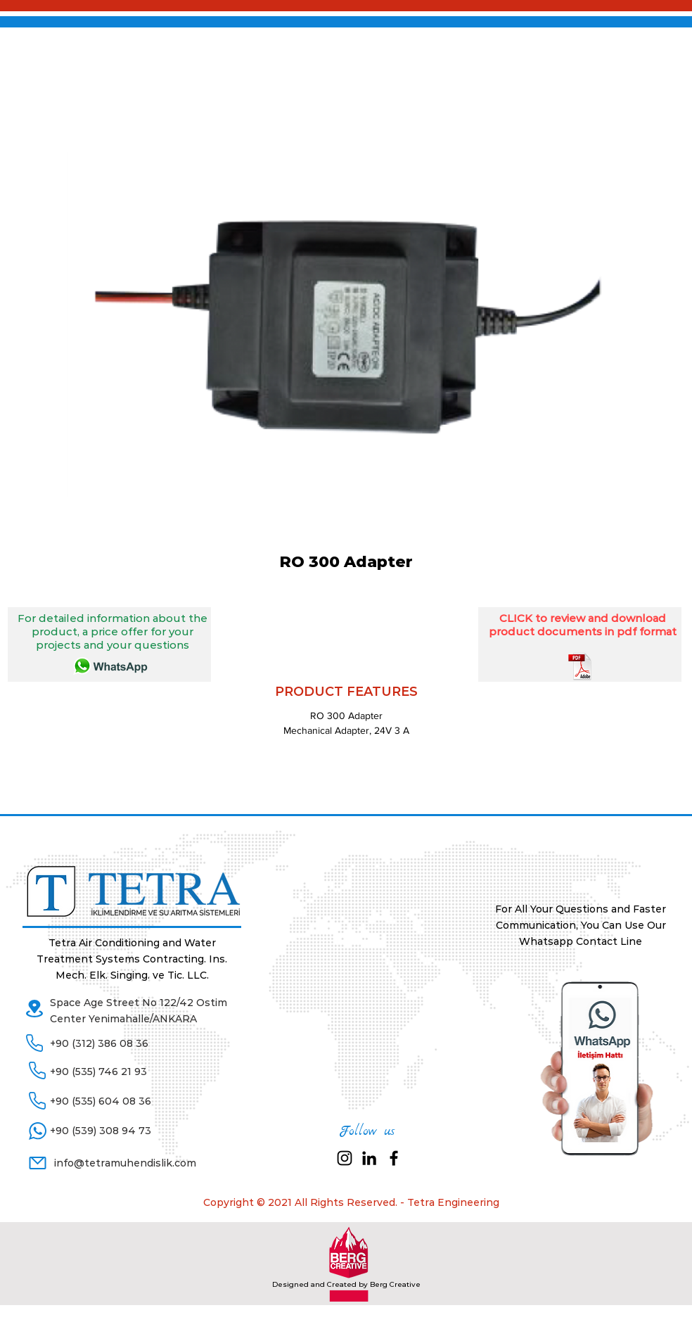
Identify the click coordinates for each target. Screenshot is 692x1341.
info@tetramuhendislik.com (125, 1163)
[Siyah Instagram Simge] (344, 1158)
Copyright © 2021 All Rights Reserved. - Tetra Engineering (351, 1202)
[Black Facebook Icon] (394, 1158)
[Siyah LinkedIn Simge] (369, 1158)
